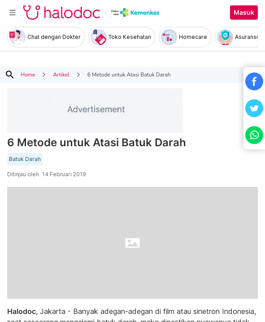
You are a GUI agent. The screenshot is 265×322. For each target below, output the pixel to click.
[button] (254, 81)
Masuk (244, 12)
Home (28, 74)
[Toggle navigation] (12, 12)
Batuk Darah (25, 159)
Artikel (61, 74)
